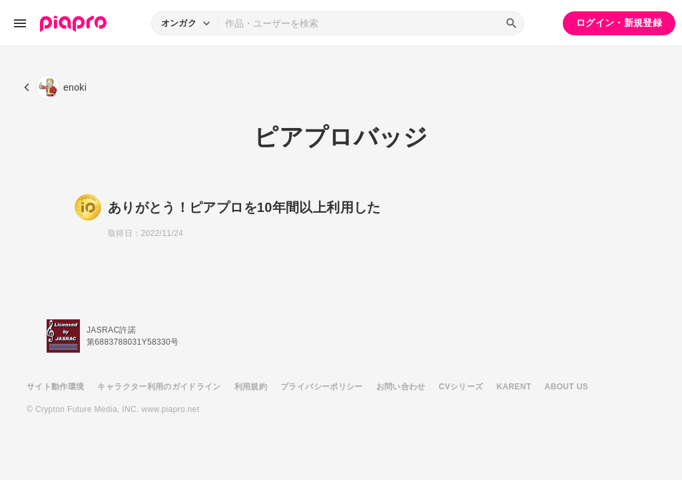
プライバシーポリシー (321, 386)
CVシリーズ (461, 386)
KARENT (514, 386)
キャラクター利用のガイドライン (158, 386)
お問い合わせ (401, 386)
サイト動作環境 (55, 386)
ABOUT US (566, 386)
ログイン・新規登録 (619, 22)
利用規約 (250, 386)
